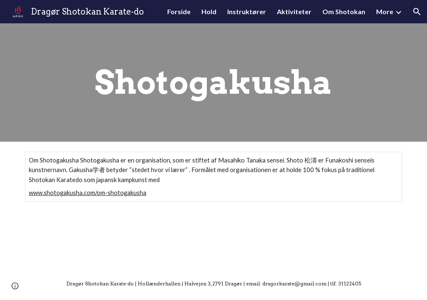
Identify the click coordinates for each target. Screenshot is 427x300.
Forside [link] (179, 11)
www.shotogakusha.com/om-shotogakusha (87, 192)
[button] (417, 12)
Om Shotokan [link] (343, 11)
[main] (213, 82)
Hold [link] (208, 11)
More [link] (384, 11)
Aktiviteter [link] (294, 11)
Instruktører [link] (246, 11)
